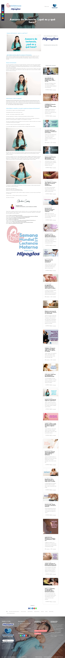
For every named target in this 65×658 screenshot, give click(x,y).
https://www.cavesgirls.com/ (14, 219)
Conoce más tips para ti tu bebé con (51, 36)
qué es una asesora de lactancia (11, 613)
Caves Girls (42, 611)
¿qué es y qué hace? (23, 611)
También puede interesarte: (50, 65)
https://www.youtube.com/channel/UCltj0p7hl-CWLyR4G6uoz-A (25, 220)
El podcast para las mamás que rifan (51, 45)
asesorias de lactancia (36, 611)
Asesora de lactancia (30, 611)
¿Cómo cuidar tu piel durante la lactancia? (14, 611)
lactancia (46, 611)
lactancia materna (51, 611)
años (10, 211)
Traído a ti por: (46, 6)
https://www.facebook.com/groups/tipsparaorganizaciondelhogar (27, 216)
